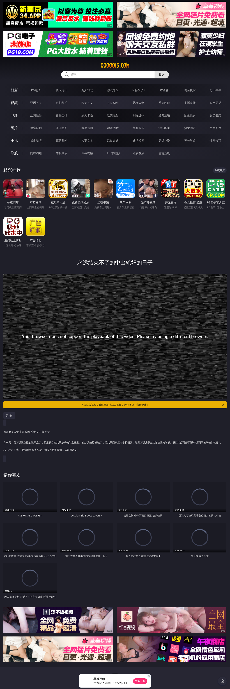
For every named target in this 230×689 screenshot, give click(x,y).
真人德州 (61, 90)
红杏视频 (138, 153)
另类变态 (215, 115)
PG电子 (36, 90)
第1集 (9, 415)
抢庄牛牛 (215, 90)
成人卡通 (87, 115)
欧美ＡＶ (87, 103)
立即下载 (140, 681)
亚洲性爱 (36, 115)
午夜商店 (61, 153)
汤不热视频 (113, 153)
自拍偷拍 (61, 103)
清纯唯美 (164, 128)
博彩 (14, 90)
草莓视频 (87, 153)
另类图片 (215, 128)
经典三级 (164, 115)
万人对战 (87, 90)
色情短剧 (164, 153)
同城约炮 (36, 153)
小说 (14, 140)
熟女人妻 (138, 103)
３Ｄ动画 (113, 103)
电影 (14, 115)
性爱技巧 (215, 140)
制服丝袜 (138, 115)
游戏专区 (113, 90)
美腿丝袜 (138, 128)
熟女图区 (190, 128)
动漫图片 (113, 128)
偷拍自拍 (61, 115)
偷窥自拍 (36, 128)
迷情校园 (138, 140)
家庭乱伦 (61, 140)
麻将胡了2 (138, 90)
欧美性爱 (113, 115)
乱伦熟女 (190, 115)
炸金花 (164, 90)
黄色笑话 (190, 140)
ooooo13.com (115, 65)
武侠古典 (113, 140)
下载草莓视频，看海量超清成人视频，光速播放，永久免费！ (153, 405)
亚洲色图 (61, 128)
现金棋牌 (190, 90)
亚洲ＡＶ (36, 103)
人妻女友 (87, 140)
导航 (14, 153)
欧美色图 (87, 128)
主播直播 (190, 103)
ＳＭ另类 (215, 103)
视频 (14, 102)
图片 (14, 127)
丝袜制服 (164, 103)
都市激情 (36, 140)
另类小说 (164, 140)
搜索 (162, 75)
